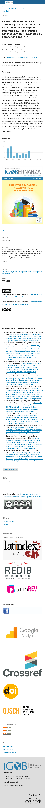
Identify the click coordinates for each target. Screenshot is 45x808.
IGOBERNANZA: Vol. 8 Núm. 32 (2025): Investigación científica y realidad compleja (23, 433)
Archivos (10, 7)
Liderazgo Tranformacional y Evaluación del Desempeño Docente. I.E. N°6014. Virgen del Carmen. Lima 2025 (24, 430)
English (5, 525)
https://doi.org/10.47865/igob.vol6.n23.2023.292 (22, 58)
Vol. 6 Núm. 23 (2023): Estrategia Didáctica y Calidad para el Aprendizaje (20, 10)
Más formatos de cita (9, 262)
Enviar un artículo (11, 469)
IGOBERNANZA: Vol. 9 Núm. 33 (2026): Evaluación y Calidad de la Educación (24, 460)
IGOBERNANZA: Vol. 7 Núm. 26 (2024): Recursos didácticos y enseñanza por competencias (22, 383)
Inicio (3, 7)
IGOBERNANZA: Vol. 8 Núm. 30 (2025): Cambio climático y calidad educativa (24, 340)
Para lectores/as (8, 746)
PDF (6, 230)
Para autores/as (8, 749)
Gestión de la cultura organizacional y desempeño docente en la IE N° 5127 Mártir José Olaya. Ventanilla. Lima (24, 405)
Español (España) (8, 522)
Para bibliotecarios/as (9, 753)
